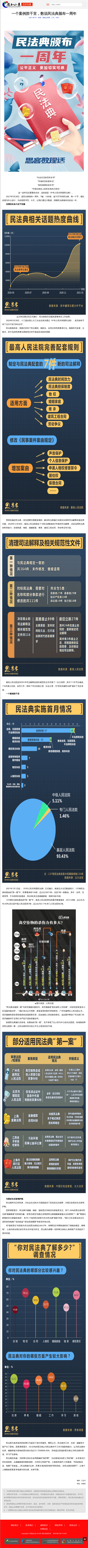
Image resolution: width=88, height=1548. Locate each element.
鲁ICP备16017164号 (60, 1533)
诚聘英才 (44, 1525)
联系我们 (29, 1525)
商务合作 (73, 1525)
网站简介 (15, 1525)
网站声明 (58, 1525)
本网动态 (44, 1529)
